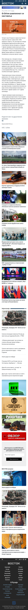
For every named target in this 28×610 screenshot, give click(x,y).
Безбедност (7, 575)
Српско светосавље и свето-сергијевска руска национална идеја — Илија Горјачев (13, 350)
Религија (7, 591)
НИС (3, 127)
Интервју (20, 569)
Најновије (7, 567)
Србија (8, 127)
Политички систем (7, 589)
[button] (25, 3)
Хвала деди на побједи (8, 356)
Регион (20, 567)
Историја (7, 586)
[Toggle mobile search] (22, 3)
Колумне (20, 571)
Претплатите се (14, 459)
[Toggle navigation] (25, 3)
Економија (7, 573)
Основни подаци (7, 584)
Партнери (20, 584)
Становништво (7, 593)
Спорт (12, 10)
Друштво (7, 577)
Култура (20, 577)
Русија (7, 569)
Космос (21, 573)
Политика (7, 571)
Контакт (21, 586)
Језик (7, 595)
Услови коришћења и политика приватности (20, 590)
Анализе (7, 579)
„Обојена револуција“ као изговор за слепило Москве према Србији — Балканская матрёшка (12, 342)
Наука (20, 575)
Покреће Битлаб (20, 594)
